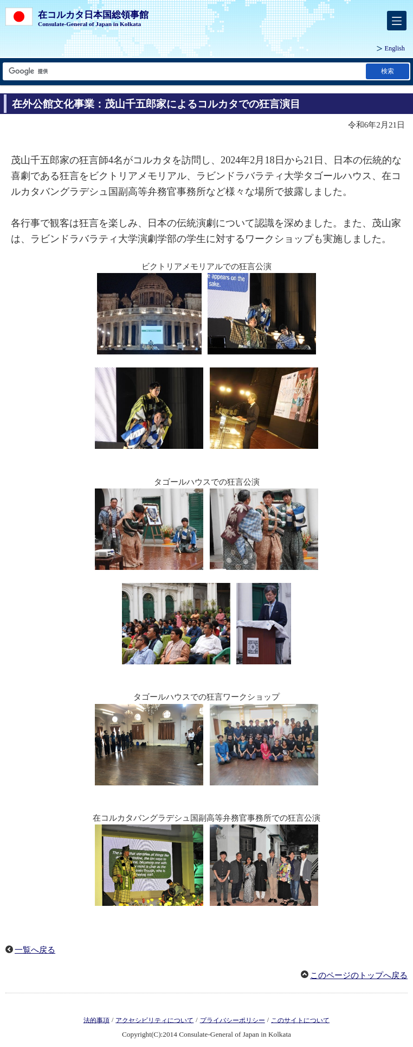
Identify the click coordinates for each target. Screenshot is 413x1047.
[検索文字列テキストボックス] (183, 71)
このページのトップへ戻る (359, 975)
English (395, 48)
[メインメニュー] (396, 20)
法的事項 (96, 1020)
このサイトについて (300, 1020)
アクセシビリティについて (154, 1020)
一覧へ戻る (35, 950)
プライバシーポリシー (232, 1020)
